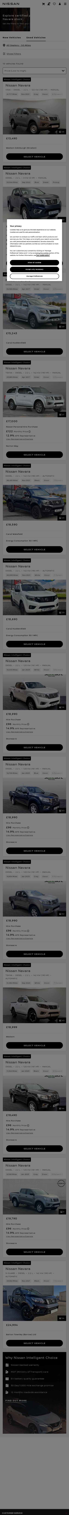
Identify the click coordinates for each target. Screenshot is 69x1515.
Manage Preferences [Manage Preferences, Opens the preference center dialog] (34, 276)
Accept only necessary (34, 269)
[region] (34, 250)
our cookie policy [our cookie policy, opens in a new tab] (43, 255)
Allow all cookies (34, 262)
